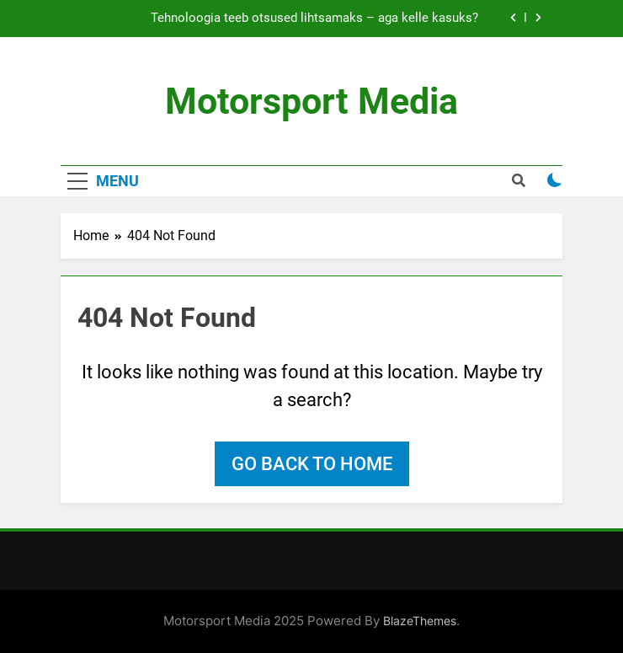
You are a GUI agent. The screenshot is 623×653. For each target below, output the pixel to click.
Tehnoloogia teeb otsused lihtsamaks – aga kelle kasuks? (314, 18)
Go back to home (312, 463)
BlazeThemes (419, 620)
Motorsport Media (311, 101)
